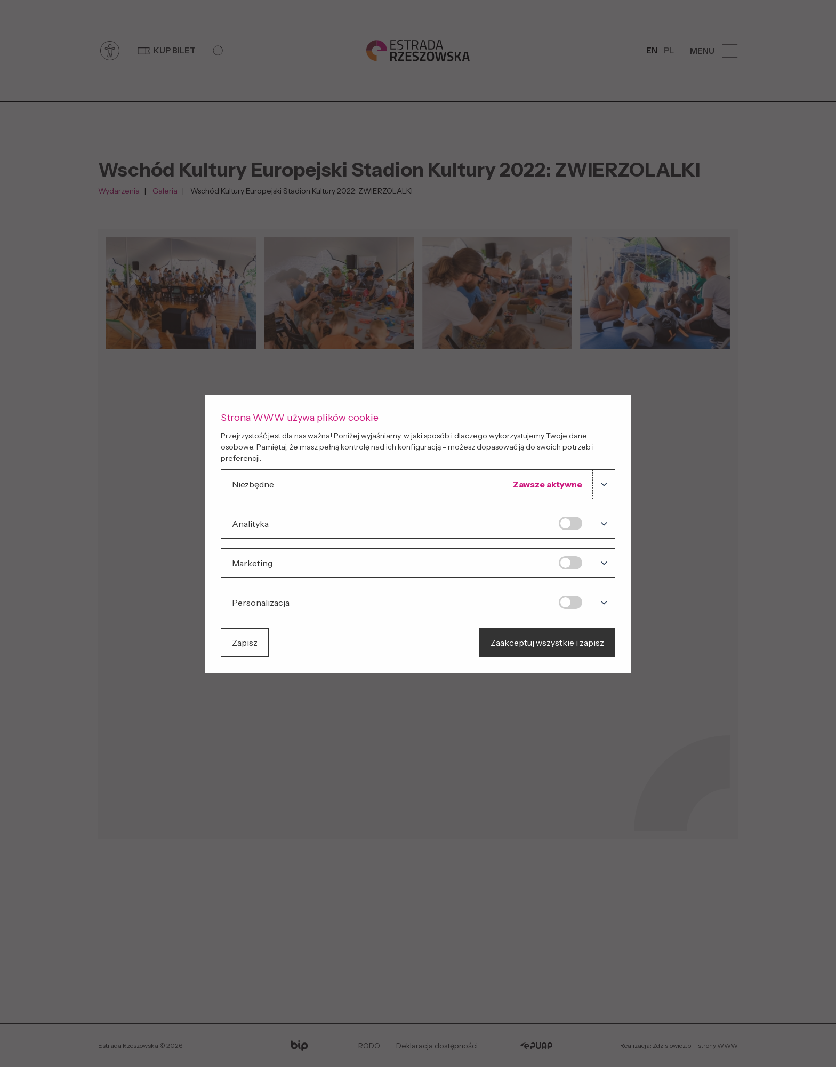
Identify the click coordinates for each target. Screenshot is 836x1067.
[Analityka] (570, 523)
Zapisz (245, 642)
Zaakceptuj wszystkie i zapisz (547, 642)
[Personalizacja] (570, 602)
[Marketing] (570, 562)
